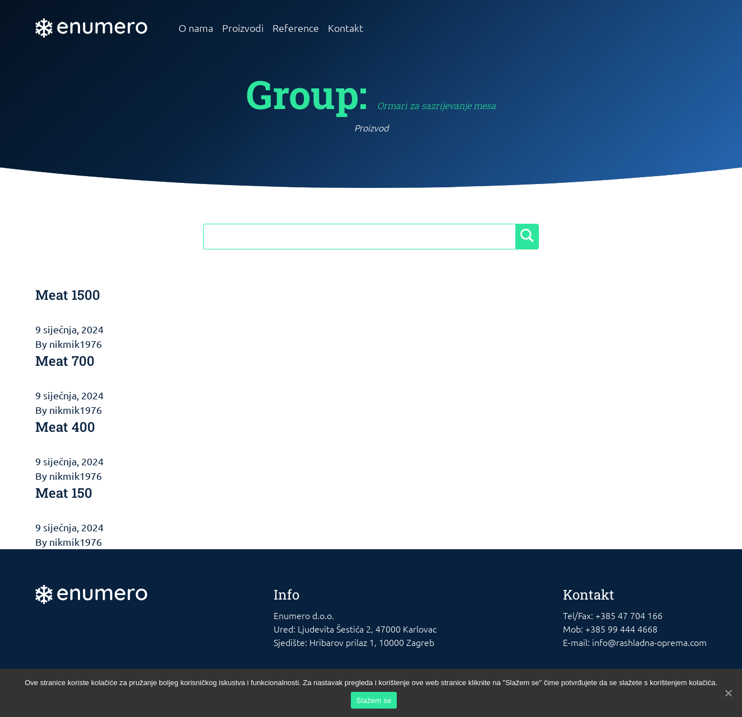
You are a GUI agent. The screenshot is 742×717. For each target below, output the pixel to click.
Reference (296, 27)
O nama (196, 27)
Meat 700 (65, 361)
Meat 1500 (67, 295)
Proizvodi (243, 27)
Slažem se (374, 700)
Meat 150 (63, 493)
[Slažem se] (728, 693)
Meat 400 (65, 427)
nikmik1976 (75, 344)
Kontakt (345, 27)
